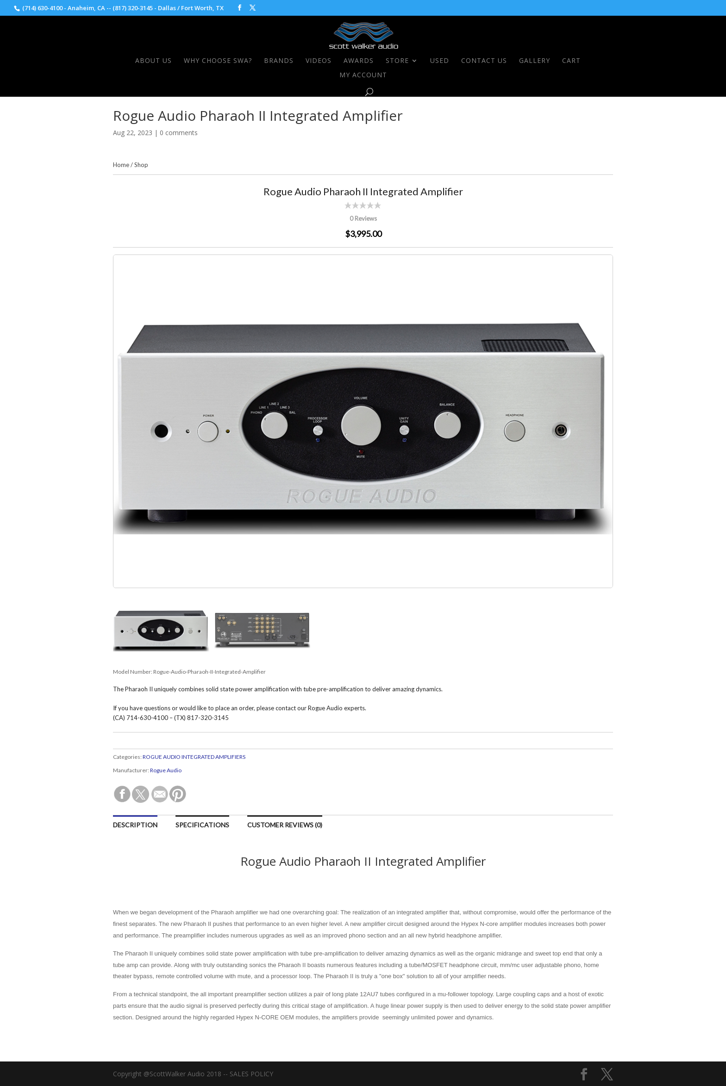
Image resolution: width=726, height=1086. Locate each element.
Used (439, 61)
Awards (359, 61)
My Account (363, 75)
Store (397, 61)
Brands (279, 61)
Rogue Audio (166, 770)
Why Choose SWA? (218, 61)
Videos (319, 61)
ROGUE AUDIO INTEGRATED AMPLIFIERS (194, 756)
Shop (141, 164)
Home (121, 164)
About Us (153, 61)
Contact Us (484, 61)
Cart (571, 61)
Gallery (534, 61)
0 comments (179, 132)
